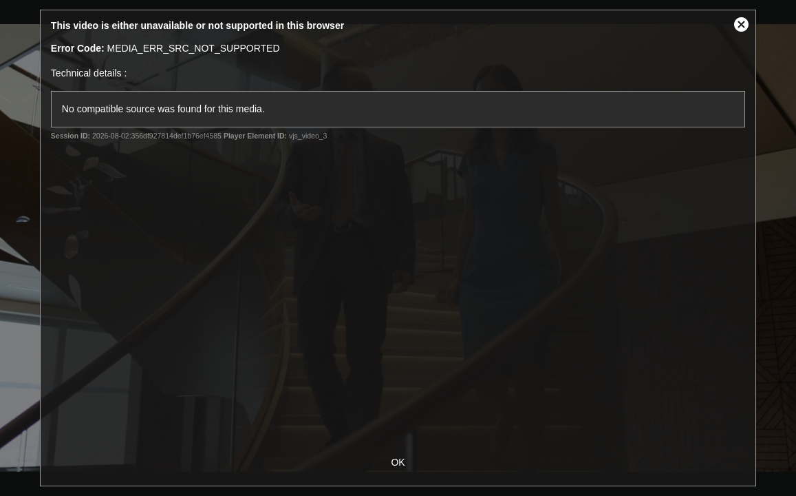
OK (398, 462)
